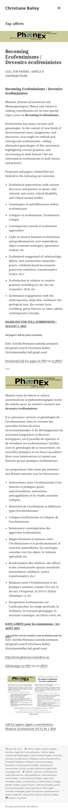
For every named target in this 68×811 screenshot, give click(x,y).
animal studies (49, 748)
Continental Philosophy (16, 755)
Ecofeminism (21, 758)
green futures (28, 784)
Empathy (33, 758)
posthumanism (51, 791)
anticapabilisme (32, 775)
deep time (48, 778)
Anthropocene (50, 771)
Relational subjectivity (45, 768)
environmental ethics (49, 758)
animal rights (34, 748)
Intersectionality (44, 784)
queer (8, 794)
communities (11, 778)
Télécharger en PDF (18, 666)
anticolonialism (49, 775)
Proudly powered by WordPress (21, 806)
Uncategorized (12, 771)
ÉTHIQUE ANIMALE (15, 761)
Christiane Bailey (22, 8)
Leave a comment (17, 797)
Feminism (10, 765)
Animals (9, 752)
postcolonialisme (34, 791)
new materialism (33, 788)
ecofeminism (29, 781)
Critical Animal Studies (40, 755)
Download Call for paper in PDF (26, 361)
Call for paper (47, 752)
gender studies (12, 784)
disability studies (13, 781)
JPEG (43, 666)
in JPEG (56, 361)
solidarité (16, 794)
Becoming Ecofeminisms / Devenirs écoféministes (33, 56)
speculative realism (32, 794)
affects (29, 771)
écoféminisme (44, 781)
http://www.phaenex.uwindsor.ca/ (27, 657)
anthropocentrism (14, 775)
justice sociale (26, 768)
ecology (56, 781)
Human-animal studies (27, 765)
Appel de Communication (27, 752)
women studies (50, 794)
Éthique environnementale (39, 761)
